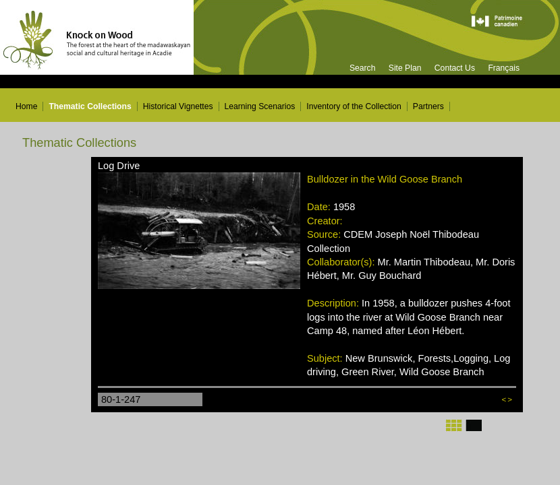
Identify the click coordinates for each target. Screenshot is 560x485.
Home (26, 106)
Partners (428, 106)
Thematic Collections (90, 106)
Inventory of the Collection (353, 106)
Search (362, 68)
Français (504, 68)
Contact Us (455, 68)
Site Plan (405, 68)
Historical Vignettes (178, 106)
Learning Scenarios (260, 106)
